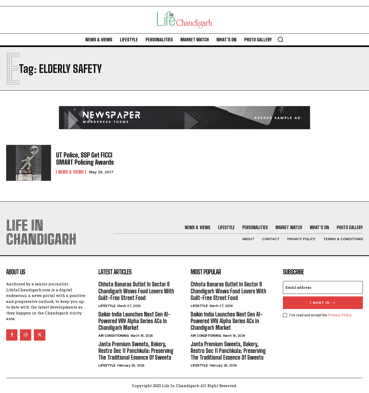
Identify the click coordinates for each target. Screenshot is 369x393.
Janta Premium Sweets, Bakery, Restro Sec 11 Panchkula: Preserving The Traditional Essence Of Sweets (135, 351)
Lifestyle (107, 306)
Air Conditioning (113, 336)
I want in (323, 302)
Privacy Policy (339, 315)
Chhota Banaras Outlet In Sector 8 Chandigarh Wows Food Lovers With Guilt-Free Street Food (136, 291)
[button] (280, 39)
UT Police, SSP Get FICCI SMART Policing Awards (84, 158)
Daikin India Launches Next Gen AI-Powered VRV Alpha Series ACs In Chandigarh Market (134, 321)
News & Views (71, 171)
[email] (323, 287)
